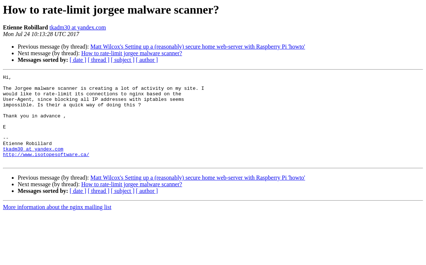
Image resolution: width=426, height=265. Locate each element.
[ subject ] (123, 60)
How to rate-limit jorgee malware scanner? (131, 53)
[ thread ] (98, 60)
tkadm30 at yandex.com (77, 27)
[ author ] (147, 60)
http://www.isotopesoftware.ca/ (46, 170)
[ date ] (78, 60)
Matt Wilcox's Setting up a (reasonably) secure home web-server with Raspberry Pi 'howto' (197, 46)
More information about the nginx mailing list (57, 225)
